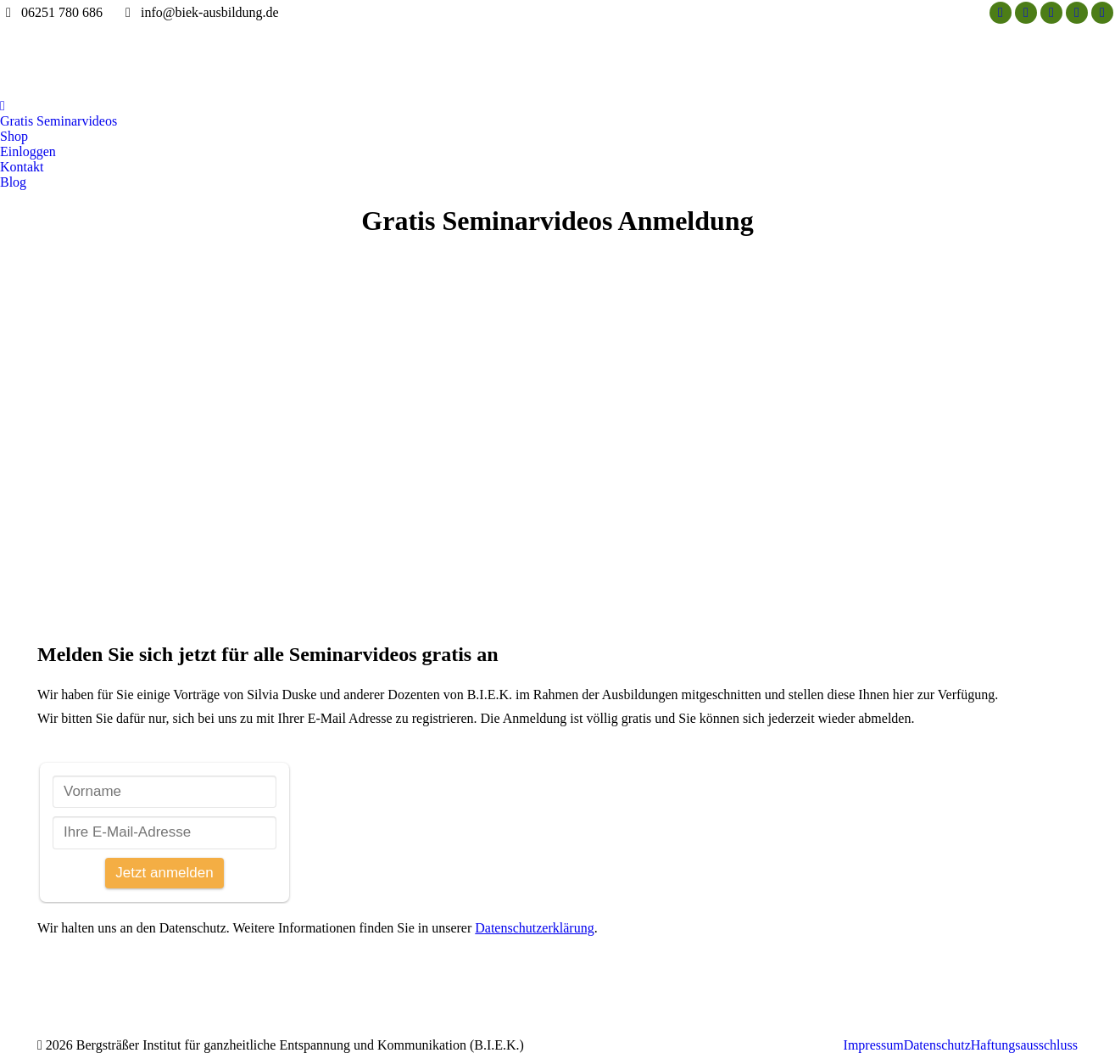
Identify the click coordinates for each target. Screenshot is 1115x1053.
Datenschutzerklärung (534, 928)
